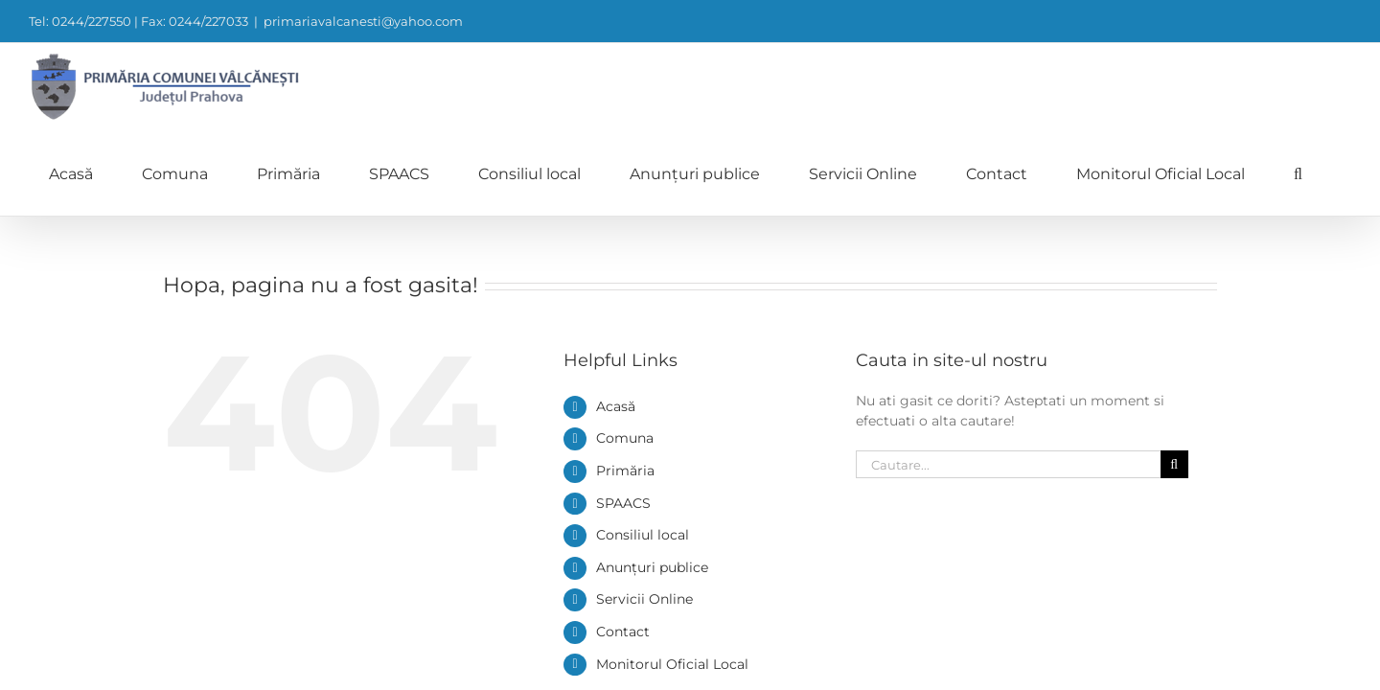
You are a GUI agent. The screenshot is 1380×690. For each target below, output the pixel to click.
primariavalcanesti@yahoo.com (363, 21)
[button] (1347, 86)
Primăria (625, 384)
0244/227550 (898, 665)
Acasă (615, 320)
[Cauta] (1174, 378)
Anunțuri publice (652, 481)
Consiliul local (642, 448)
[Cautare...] (1008, 378)
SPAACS (623, 417)
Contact (623, 545)
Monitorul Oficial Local (672, 577)
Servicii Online (644, 512)
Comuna (625, 351)
